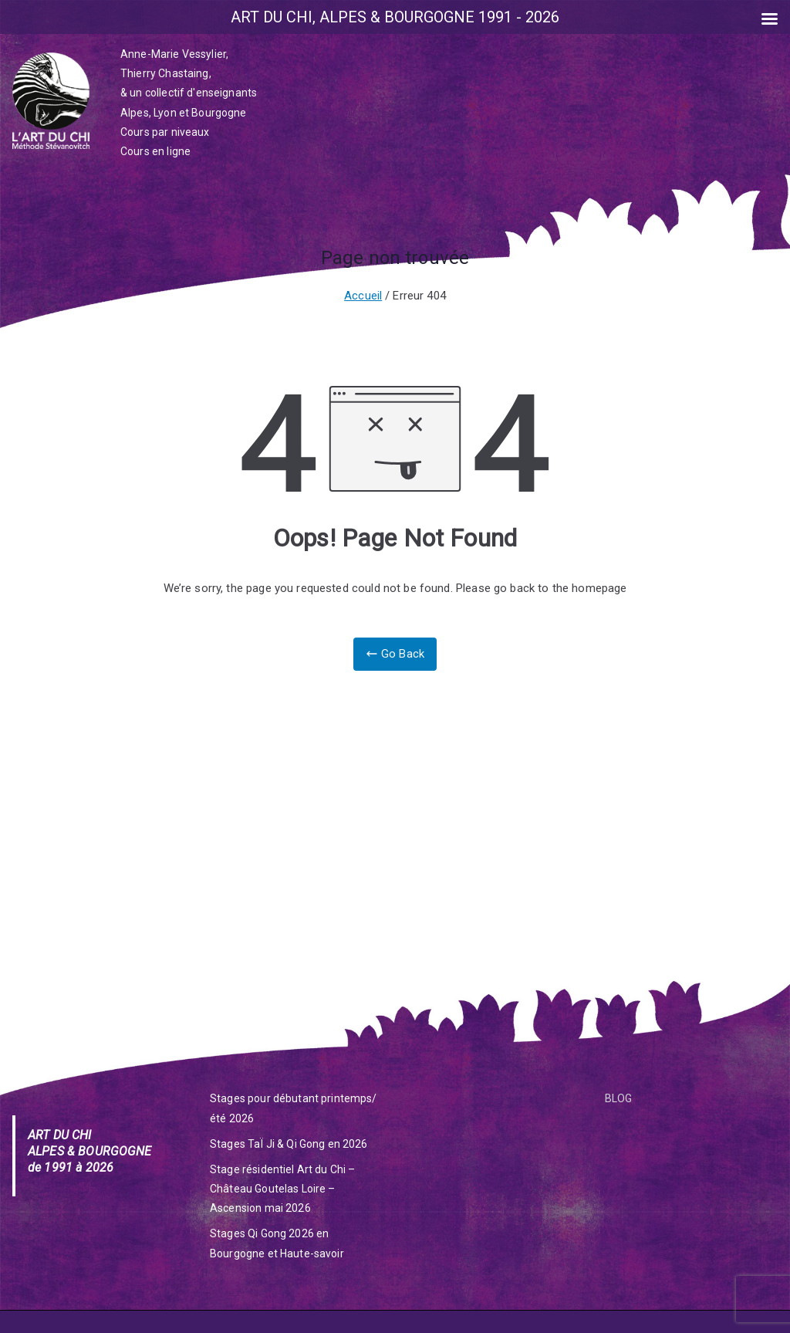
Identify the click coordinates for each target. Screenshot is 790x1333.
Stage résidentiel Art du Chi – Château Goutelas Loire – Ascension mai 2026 (283, 1188)
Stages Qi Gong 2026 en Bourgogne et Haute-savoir (277, 1243)
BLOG (619, 1098)
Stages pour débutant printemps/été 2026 (293, 1108)
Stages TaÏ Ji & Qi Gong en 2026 (289, 1144)
